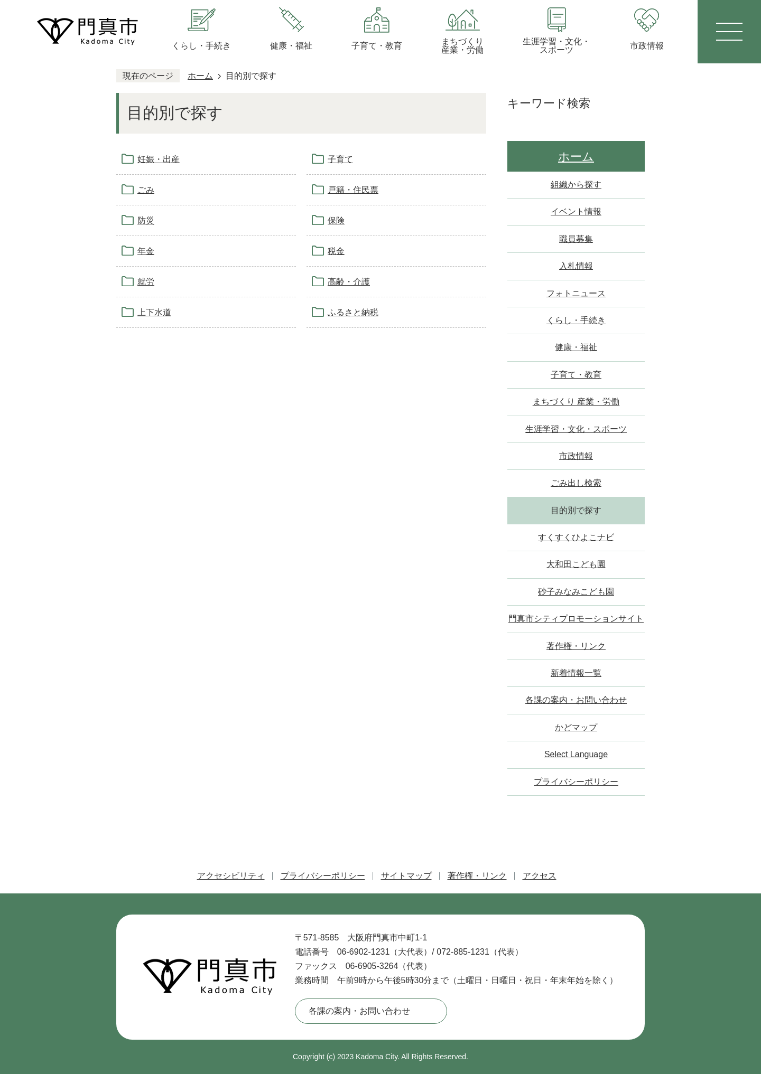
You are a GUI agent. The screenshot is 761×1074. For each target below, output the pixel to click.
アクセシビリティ (231, 875)
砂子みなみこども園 (576, 591)
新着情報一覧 (576, 672)
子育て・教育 (576, 374)
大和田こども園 (576, 564)
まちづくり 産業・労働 (576, 401)
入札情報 (576, 265)
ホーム (200, 75)
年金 (145, 251)
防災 (145, 220)
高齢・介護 (349, 281)
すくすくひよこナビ (576, 537)
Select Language (576, 754)
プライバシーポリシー (576, 781)
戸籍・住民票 (353, 189)
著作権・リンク (576, 646)
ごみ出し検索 (576, 482)
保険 (336, 220)
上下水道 (154, 312)
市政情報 (576, 455)
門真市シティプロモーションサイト (576, 618)
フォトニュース (576, 293)
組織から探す (576, 184)
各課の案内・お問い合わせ (576, 699)
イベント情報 (576, 211)
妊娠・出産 (158, 159)
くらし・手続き (576, 320)
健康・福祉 (576, 347)
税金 (336, 251)
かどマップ (576, 727)
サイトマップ (406, 875)
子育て (340, 159)
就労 (145, 281)
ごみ (145, 189)
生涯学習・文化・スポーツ (576, 429)
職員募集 (576, 238)
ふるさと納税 (353, 312)
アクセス (539, 875)
